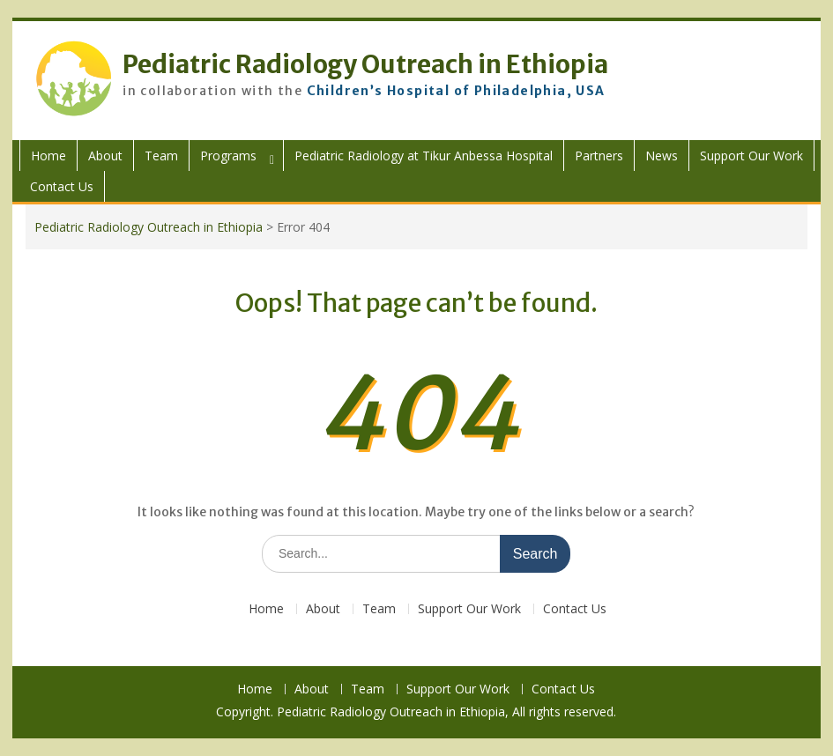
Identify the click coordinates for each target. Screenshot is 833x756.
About (105, 155)
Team (161, 155)
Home (48, 155)
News (661, 155)
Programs (228, 155)
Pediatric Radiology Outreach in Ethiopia (365, 64)
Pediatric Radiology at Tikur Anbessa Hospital (423, 155)
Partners (599, 155)
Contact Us (61, 186)
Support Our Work (751, 155)
